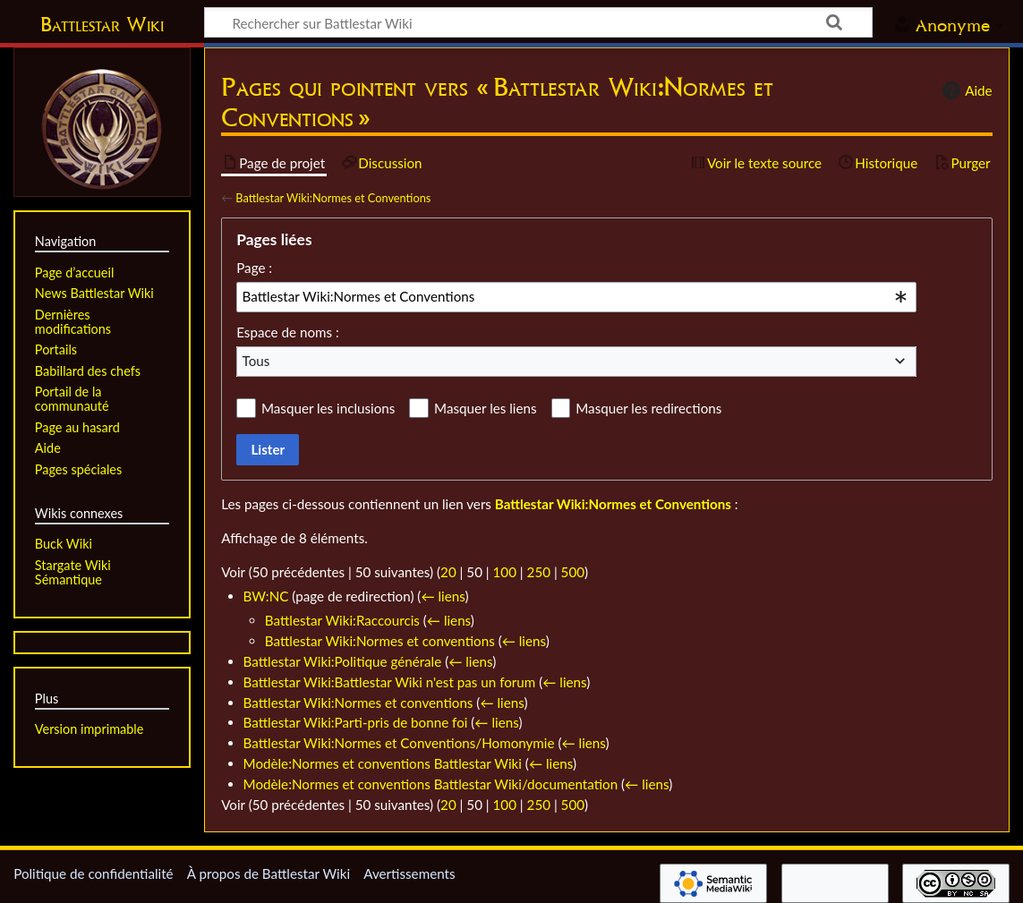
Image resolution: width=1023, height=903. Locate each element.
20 (448, 572)
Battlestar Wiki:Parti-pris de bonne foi (355, 722)
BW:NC (266, 596)
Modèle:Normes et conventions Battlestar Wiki (382, 763)
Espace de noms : (287, 332)
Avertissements (409, 873)
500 (572, 572)
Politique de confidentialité (93, 873)
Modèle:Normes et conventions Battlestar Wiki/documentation (430, 784)
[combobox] (576, 297)
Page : (254, 268)
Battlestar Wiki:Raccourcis (342, 620)
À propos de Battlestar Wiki (268, 873)
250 (538, 572)
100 (504, 572)
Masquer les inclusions (328, 408)
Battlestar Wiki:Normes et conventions (380, 641)
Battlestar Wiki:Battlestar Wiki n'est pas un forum (389, 682)
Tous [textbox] (256, 361)
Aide (965, 90)
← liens (443, 596)
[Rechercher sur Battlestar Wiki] (538, 22)
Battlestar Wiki (102, 24)
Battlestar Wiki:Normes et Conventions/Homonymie (399, 743)
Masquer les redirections (648, 408)
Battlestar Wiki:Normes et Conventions (333, 198)
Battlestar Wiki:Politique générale (342, 661)
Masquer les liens (485, 408)
